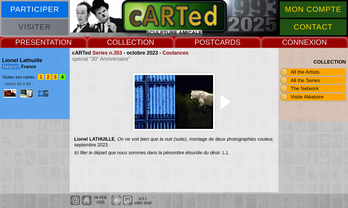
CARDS (228, 42)
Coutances (175, 53)
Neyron (10, 66)
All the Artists (304, 72)
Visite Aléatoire (306, 97)
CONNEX (298, 42)
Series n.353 (107, 53)
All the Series (305, 80)
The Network (304, 88)
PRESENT (32, 42)
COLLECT (124, 42)
